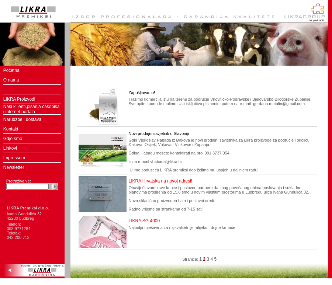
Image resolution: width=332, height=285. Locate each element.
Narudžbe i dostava (22, 119)
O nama (11, 80)
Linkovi (10, 148)
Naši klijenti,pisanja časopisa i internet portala (31, 109)
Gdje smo (12, 138)
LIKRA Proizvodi (19, 99)
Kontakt (10, 129)
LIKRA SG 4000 (144, 220)
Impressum (14, 157)
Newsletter (13, 167)
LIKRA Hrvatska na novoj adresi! (160, 181)
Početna (11, 70)
